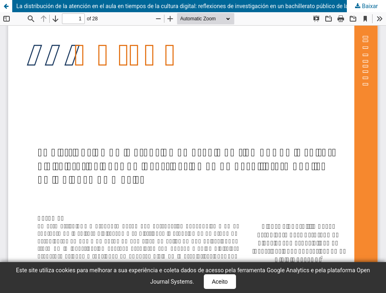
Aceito (220, 281)
